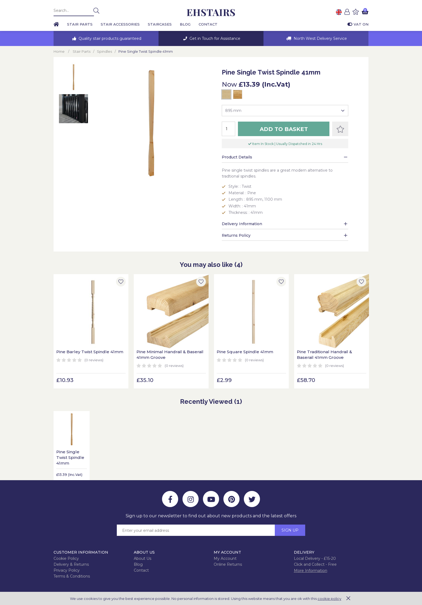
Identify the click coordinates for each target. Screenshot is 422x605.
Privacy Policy (67, 570)
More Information (310, 570)
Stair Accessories (120, 24)
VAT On (357, 24)
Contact (208, 24)
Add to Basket (284, 129)
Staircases (160, 24)
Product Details (237, 157)
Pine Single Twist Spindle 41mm (70, 457)
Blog (185, 24)
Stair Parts (80, 24)
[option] (106, 38)
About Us (142, 558)
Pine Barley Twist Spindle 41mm (89, 351)
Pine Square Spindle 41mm (245, 351)
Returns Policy (236, 235)
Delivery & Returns (71, 564)
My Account (225, 558)
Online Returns (228, 564)
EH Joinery (211, 13)
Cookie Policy (66, 558)
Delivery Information (242, 223)
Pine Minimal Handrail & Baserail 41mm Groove (169, 354)
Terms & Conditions (72, 576)
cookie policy (329, 598)
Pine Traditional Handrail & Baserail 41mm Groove (324, 354)
